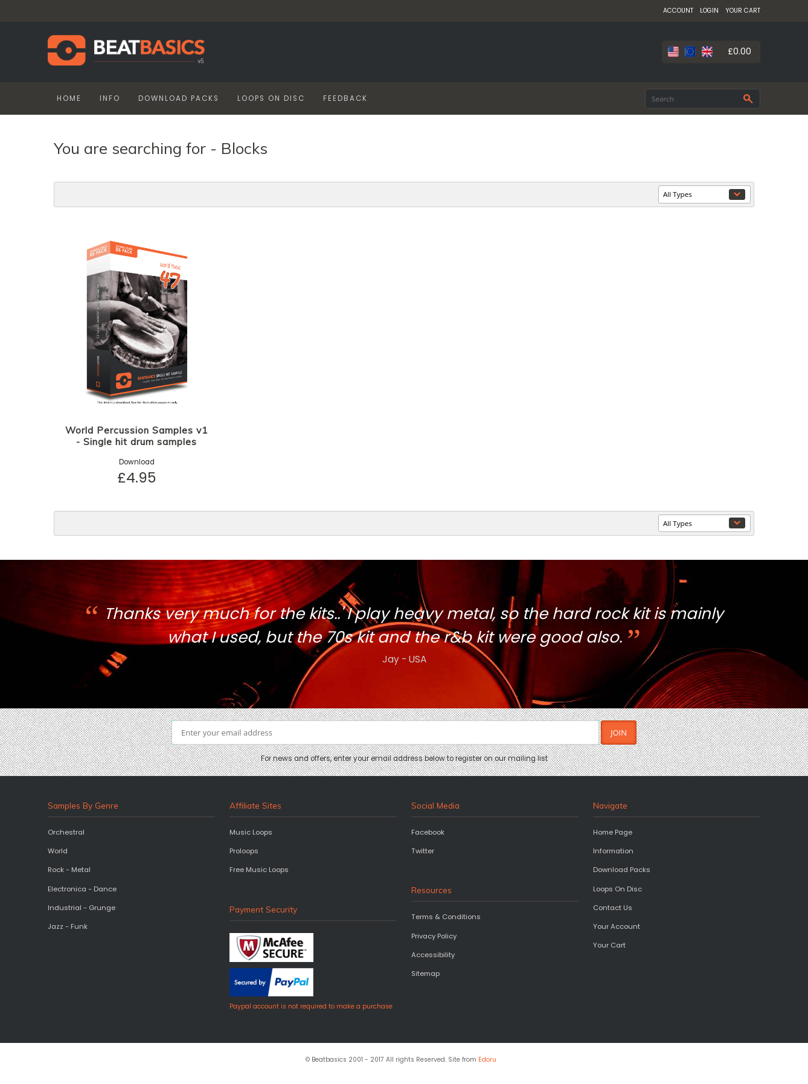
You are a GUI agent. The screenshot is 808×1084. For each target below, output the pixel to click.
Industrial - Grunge (81, 907)
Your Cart (609, 945)
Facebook (427, 832)
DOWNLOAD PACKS (178, 98)
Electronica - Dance (82, 889)
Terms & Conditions (446, 917)
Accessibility (433, 955)
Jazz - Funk (68, 926)
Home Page (612, 832)
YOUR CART (742, 10)
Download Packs (621, 869)
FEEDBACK (345, 98)
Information (613, 851)
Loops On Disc (617, 889)
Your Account (616, 926)
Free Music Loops (259, 869)
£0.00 (739, 51)
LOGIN (709, 10)
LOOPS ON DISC (271, 98)
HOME (69, 98)
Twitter (422, 851)
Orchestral (66, 832)
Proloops (243, 851)
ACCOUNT (678, 10)
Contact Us (612, 907)
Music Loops (250, 832)
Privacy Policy (434, 936)
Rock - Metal (69, 869)
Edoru (487, 1059)
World (58, 851)
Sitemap (425, 973)
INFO (110, 98)
